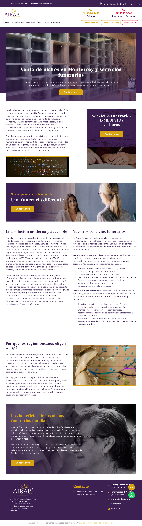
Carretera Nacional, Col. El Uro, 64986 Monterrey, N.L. (121, 4)
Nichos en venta (33, 22)
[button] (131, 495)
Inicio (7, 22)
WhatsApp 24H (130, 23)
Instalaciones (18, 22)
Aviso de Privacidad (88, 523)
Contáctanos (71, 92)
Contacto (55, 22)
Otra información (106, 523)
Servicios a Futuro (90, 23)
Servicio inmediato (111, 23)
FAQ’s (46, 22)
